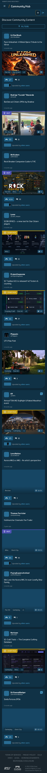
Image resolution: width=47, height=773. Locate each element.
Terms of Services (13, 755)
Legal (16, 758)
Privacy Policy (29, 755)
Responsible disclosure (23, 761)
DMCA (10, 758)
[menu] (4, 6)
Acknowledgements (30, 758)
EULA (40, 755)
